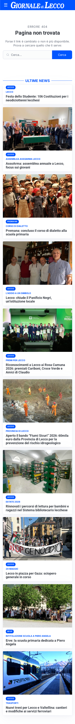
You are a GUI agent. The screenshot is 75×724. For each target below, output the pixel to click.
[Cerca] (27, 54)
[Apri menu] (6, 5)
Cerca (62, 55)
